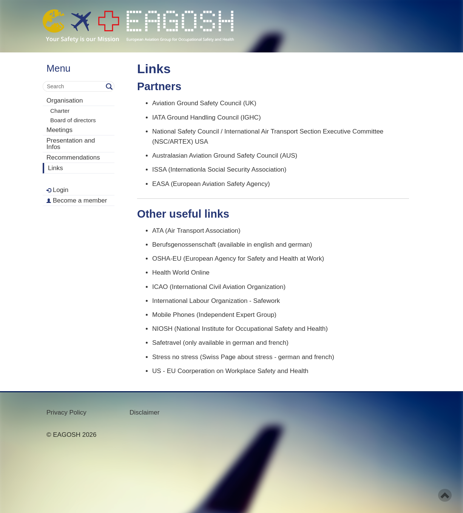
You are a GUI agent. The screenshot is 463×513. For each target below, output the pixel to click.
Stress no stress (175, 357)
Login (57, 190)
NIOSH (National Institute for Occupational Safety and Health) (240, 328)
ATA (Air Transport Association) (196, 230)
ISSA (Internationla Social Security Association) (219, 169)
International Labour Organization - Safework (216, 300)
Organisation (64, 100)
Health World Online (181, 272)
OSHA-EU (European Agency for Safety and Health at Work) (238, 258)
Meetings (59, 130)
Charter (59, 111)
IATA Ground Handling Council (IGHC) (206, 117)
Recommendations (73, 157)
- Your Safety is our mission (138, 26)
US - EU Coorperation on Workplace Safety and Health (230, 371)
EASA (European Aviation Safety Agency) (211, 183)
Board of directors (73, 120)
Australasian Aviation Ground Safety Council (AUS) (224, 155)
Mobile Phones (173, 314)
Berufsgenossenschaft (184, 244)
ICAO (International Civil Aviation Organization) (219, 286)
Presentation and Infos (70, 144)
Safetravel (166, 342)
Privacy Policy (66, 412)
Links (55, 168)
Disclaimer (144, 412)
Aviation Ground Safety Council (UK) (204, 103)
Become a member (76, 200)
